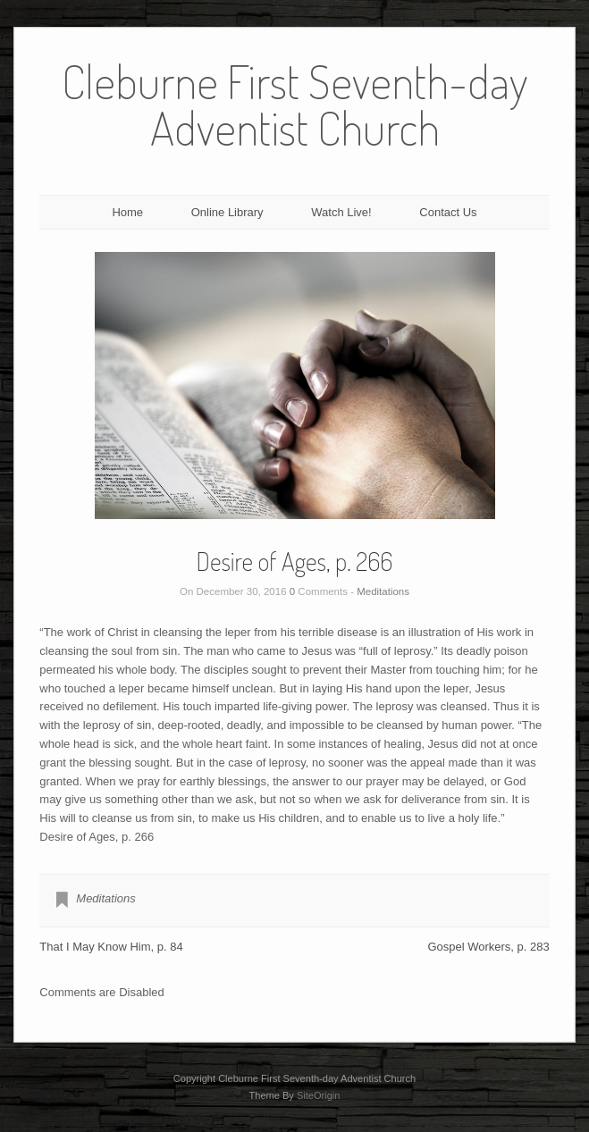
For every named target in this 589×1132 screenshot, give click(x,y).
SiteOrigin (319, 1095)
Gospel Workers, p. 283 (488, 946)
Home (127, 212)
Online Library (227, 212)
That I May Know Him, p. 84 (110, 946)
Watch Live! (341, 212)
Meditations (383, 591)
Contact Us (447, 212)
